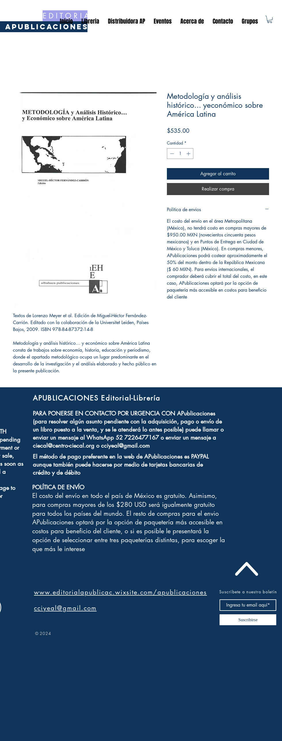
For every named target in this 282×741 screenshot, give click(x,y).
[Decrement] (171, 154)
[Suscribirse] (248, 619)
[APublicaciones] (47, 26)
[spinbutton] (180, 154)
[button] (269, 19)
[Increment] (189, 154)
